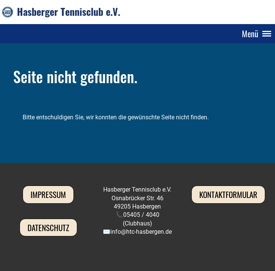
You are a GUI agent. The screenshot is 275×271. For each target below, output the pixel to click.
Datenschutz (48, 227)
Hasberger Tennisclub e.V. (68, 11)
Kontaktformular (228, 194)
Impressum (48, 194)
